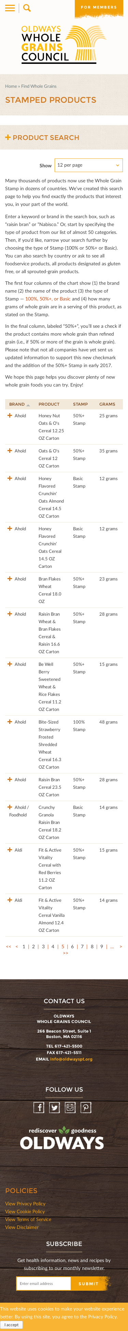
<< (8, 946)
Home (11, 86)
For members (99, 7)
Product (49, 404)
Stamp (80, 404)
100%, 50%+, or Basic (48, 299)
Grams (107, 404)
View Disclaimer (22, 1227)
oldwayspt (62, 1140)
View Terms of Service (28, 1219)
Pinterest (87, 1108)
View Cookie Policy (25, 1211)
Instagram (71, 1108)
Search (26, 8)
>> (65, 953)
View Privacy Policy (25, 1203)
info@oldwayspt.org (71, 1059)
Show (46, 165)
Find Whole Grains (39, 86)
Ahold (20, 415)
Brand (19, 404)
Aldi (18, 850)
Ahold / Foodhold (19, 810)
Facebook (39, 1108)
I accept (11, 1324)
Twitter (55, 1108)
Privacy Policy (102, 1316)
